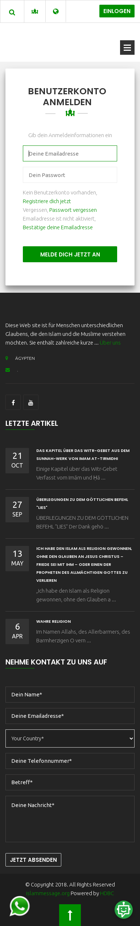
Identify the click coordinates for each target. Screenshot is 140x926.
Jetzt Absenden (33, 860)
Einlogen (117, 11)
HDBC (107, 893)
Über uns (110, 342)
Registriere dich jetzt (47, 201)
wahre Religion (53, 621)
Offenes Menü (127, 47)
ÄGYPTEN (20, 358)
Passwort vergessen (73, 210)
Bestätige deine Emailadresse (58, 227)
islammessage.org (48, 893)
